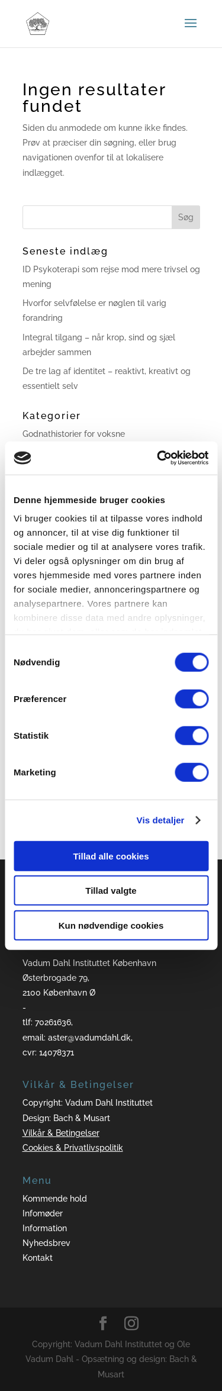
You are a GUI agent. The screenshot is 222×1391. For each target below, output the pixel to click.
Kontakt (37, 1258)
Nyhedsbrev (46, 1243)
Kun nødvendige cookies (111, 925)
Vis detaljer (161, 820)
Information (44, 1228)
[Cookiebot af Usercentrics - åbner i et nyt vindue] (158, 458)
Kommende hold (54, 1198)
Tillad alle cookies (111, 856)
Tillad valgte (110, 891)
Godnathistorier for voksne (73, 434)
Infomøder (42, 1213)
